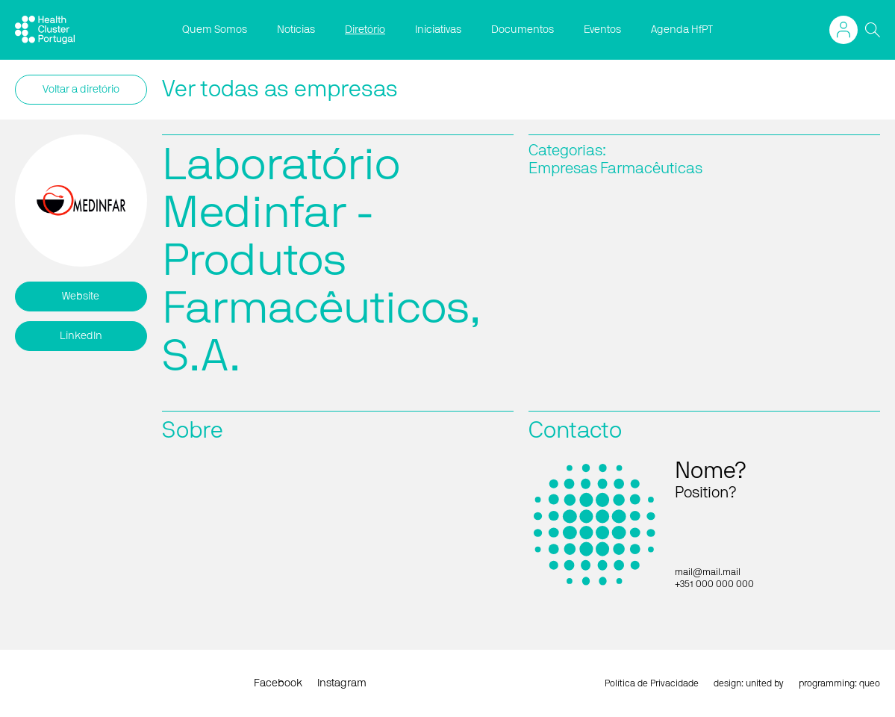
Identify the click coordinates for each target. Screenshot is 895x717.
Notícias (296, 30)
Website (80, 296)
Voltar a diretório (81, 89)
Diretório (365, 30)
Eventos (602, 30)
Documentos (522, 30)
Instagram (342, 683)
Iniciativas (438, 30)
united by (765, 683)
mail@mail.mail (707, 572)
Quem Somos (214, 30)
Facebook (278, 683)
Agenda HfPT (682, 30)
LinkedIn (81, 336)
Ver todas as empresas (280, 89)
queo (869, 683)
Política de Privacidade (652, 683)
